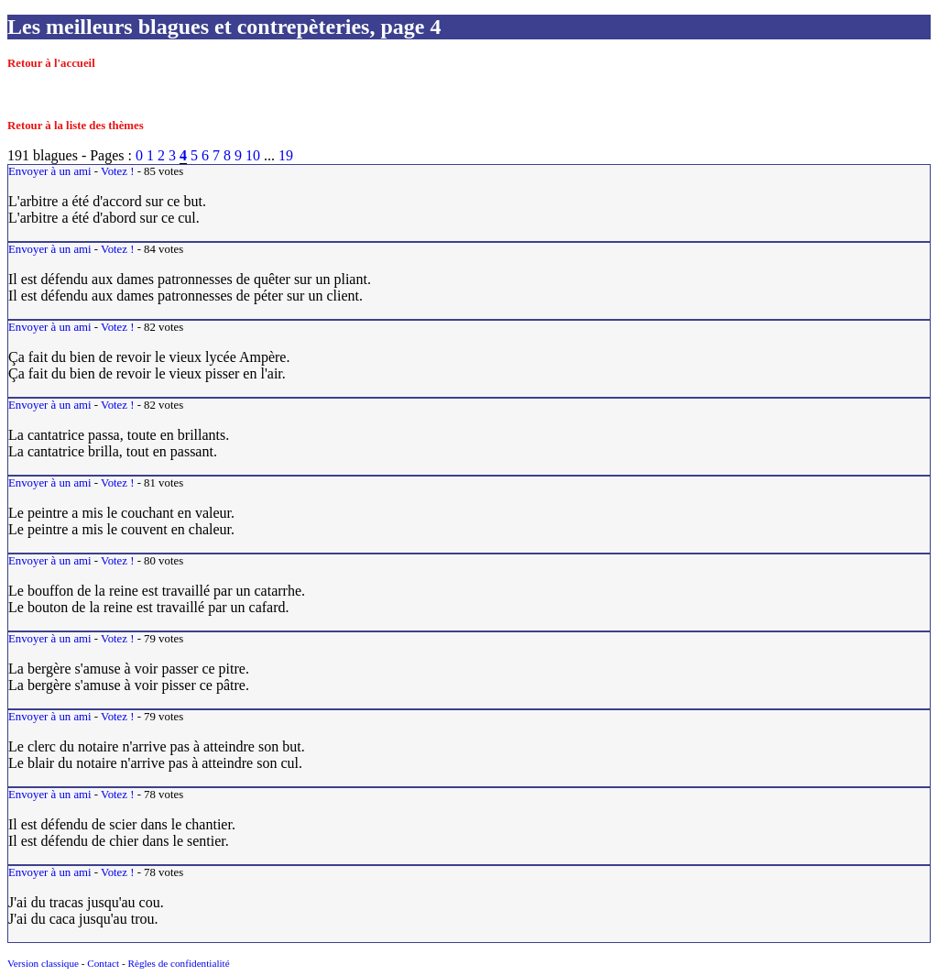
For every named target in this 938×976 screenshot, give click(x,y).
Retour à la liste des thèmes (75, 125)
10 (252, 155)
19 (285, 155)
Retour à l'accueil (51, 63)
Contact (103, 963)
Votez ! (117, 171)
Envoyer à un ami (50, 171)
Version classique (43, 963)
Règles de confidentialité (178, 963)
